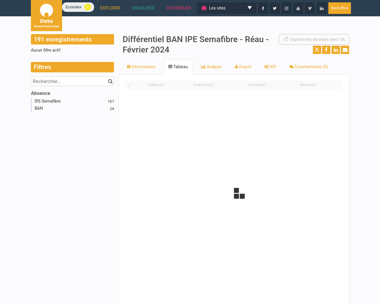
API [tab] (270, 66)
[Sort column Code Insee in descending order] (212, 85)
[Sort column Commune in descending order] (265, 85)
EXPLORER (110, 8)
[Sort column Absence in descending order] (315, 85)
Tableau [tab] (178, 66)
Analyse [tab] (211, 66)
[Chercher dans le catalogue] (110, 81)
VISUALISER (143, 8)
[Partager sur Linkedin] (336, 50)
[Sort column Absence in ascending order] (315, 83)
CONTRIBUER (178, 8)
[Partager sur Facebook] (326, 50)
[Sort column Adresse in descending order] (163, 85)
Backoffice (339, 8)
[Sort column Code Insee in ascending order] (212, 83)
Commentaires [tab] (308, 66)
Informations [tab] (141, 66)
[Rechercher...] (72, 81)
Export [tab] (243, 66)
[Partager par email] (345, 50)
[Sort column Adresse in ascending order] (163, 83)
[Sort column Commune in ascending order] (265, 83)
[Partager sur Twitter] (317, 50)
